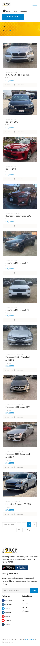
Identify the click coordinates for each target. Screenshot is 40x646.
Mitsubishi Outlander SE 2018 (18, 504)
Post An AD (12, 17)
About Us (24, 607)
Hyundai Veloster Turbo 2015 (18, 216)
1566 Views (10, 370)
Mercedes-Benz (19, 354)
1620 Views (10, 467)
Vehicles (7, 72)
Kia (15, 119)
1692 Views (10, 320)
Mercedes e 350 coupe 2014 (17, 407)
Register (23, 11)
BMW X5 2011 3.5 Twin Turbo (18, 75)
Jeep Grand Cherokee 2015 (17, 310)
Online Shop (25, 611)
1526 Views (10, 417)
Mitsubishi (17, 501)
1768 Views (10, 514)
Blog (23, 600)
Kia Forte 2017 (11, 122)
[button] (12, 11)
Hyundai (17, 213)
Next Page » (27, 530)
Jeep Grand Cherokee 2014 (17, 263)
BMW (16, 72)
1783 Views (10, 85)
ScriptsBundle (29, 639)
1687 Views (10, 179)
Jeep (16, 260)
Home (6, 10)
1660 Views (10, 132)
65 (19, 530)
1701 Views (10, 226)
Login (16, 11)
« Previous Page (9, 525)
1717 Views (10, 273)
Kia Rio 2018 (10, 169)
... (13, 530)
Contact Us (25, 604)
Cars (10, 31)
